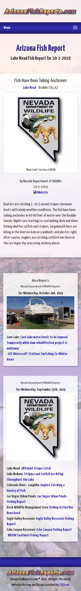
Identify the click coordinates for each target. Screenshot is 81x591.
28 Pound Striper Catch (36, 468)
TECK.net (64, 584)
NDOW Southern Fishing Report (28, 535)
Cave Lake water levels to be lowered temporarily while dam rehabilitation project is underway (37, 342)
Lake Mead (29, 88)
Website (42, 192)
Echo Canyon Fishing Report (54, 530)
